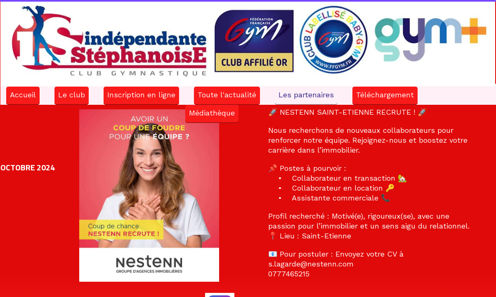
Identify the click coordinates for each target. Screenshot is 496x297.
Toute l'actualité (227, 94)
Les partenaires (306, 94)
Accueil (23, 94)
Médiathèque (212, 112)
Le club (71, 94)
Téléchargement (385, 94)
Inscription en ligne (141, 94)
